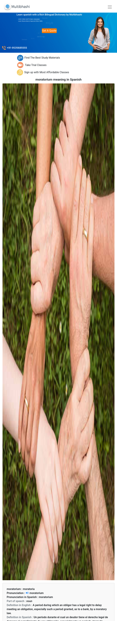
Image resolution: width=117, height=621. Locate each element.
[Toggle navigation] (109, 7)
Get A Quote (49, 30)
